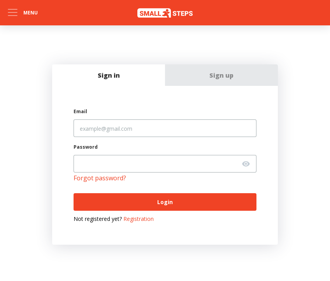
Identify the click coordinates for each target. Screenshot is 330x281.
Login (165, 202)
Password (86, 147)
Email (80, 111)
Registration (138, 218)
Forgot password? (100, 177)
